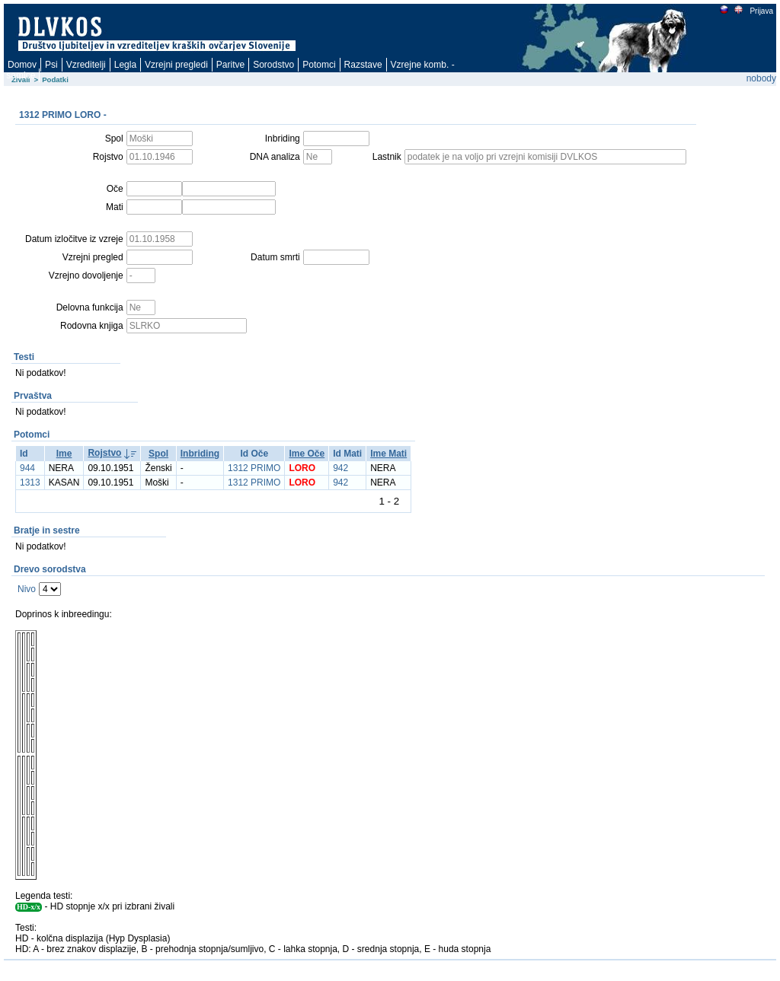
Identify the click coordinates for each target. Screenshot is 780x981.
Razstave (363, 64)
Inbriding (200, 453)
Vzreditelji (86, 64)
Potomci (318, 64)
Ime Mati (388, 453)
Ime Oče (306, 453)
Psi (51, 64)
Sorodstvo (273, 64)
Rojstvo (104, 453)
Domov (22, 64)
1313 (30, 482)
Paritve (230, 64)
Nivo (27, 589)
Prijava (761, 11)
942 (340, 468)
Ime (64, 453)
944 (27, 468)
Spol (158, 453)
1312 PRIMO (254, 468)
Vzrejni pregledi (176, 64)
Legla (125, 64)
